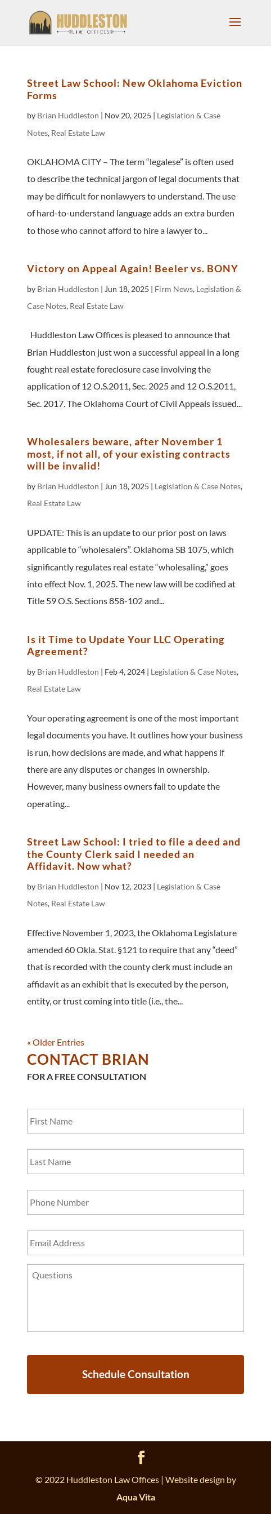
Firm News (174, 289)
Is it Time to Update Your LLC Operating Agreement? (125, 645)
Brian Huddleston (68, 115)
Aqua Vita (135, 1496)
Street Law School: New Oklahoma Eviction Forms (134, 89)
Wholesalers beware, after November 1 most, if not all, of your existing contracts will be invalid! (129, 453)
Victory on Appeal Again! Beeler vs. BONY (132, 268)
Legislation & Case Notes (198, 486)
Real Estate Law (78, 133)
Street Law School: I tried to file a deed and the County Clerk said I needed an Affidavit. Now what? (134, 853)
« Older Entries (55, 1042)
